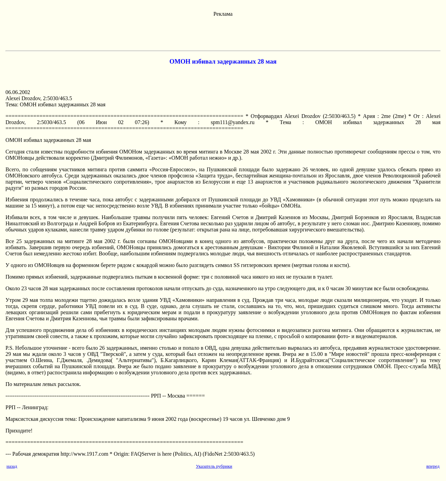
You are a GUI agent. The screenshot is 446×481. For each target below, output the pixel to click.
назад (12, 466)
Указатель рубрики (214, 466)
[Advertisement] (223, 32)
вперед (432, 466)
